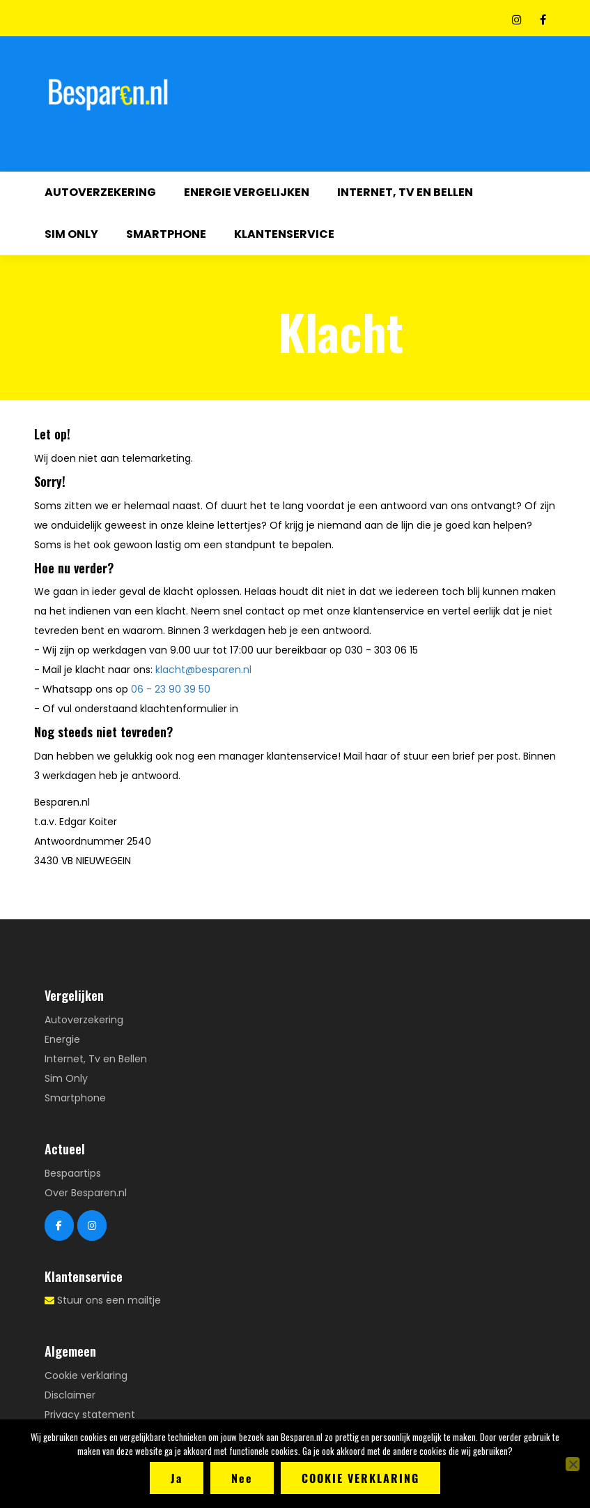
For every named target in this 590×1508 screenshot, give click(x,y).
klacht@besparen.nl (203, 670)
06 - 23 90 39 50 (170, 689)
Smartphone (166, 234)
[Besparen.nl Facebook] (59, 1225)
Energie (62, 1039)
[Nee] (573, 1464)
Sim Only (71, 234)
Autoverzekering (100, 192)
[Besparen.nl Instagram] (92, 1225)
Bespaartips (73, 1173)
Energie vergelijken (246, 192)
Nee (242, 1478)
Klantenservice (284, 234)
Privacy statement (90, 1415)
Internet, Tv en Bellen (405, 192)
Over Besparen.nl (86, 1193)
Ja (177, 1478)
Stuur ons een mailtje (109, 1300)
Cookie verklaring (86, 1375)
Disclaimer (70, 1395)
